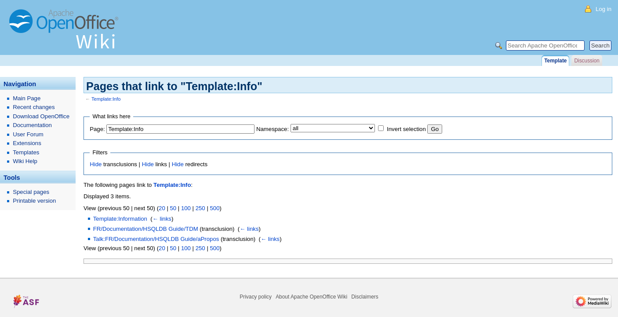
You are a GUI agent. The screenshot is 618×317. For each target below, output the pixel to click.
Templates (26, 152)
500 (214, 208)
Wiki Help (25, 161)
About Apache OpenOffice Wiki (311, 297)
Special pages (31, 192)
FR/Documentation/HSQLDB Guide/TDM (145, 229)
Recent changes (34, 107)
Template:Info (106, 99)
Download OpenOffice (41, 116)
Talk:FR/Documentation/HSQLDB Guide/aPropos (156, 239)
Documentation (32, 125)
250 (200, 208)
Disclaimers (364, 297)
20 (162, 208)
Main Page (26, 98)
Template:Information (120, 218)
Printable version (34, 200)
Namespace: (272, 129)
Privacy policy (256, 297)
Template (555, 61)
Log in (603, 9)
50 (173, 208)
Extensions (27, 143)
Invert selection (406, 129)
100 (186, 208)
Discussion (586, 61)
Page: (97, 129)
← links (162, 218)
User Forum (28, 134)
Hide (96, 164)
